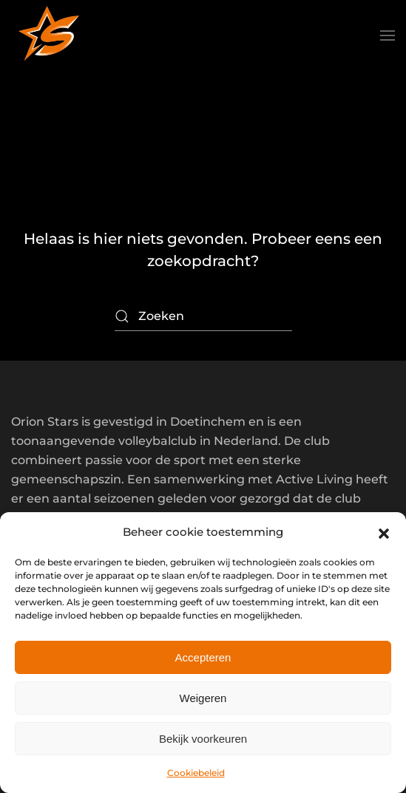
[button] (383, 532)
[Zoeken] (203, 316)
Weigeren (203, 698)
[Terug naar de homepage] (48, 35)
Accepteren (203, 657)
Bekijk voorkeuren (203, 738)
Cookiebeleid (196, 772)
